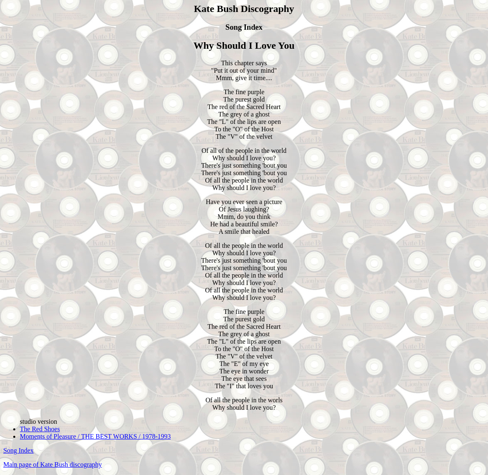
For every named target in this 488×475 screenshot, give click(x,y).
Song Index (18, 450)
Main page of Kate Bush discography (52, 464)
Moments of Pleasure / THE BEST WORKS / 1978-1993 (95, 436)
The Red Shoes (40, 428)
